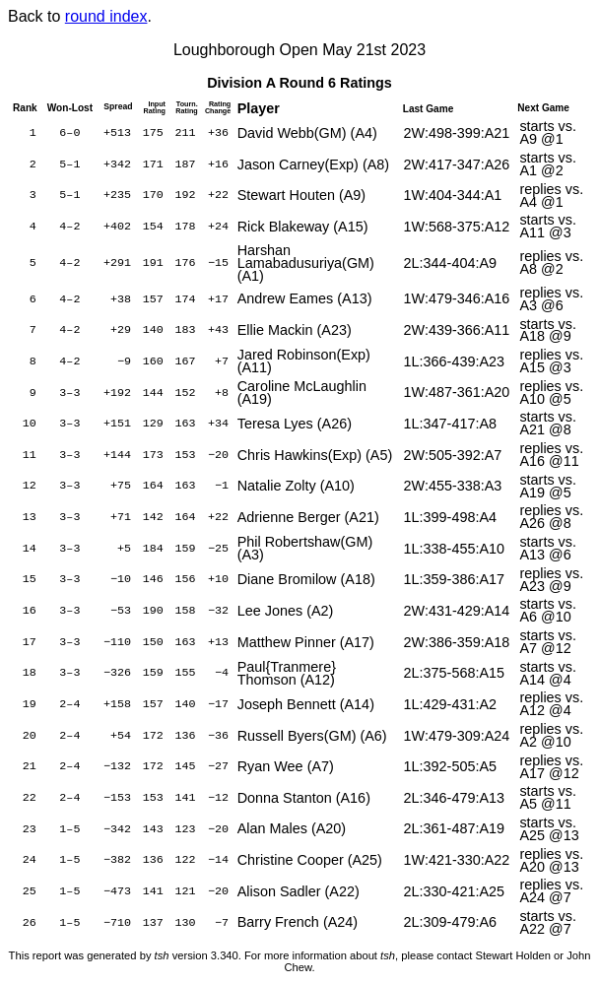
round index (106, 16)
